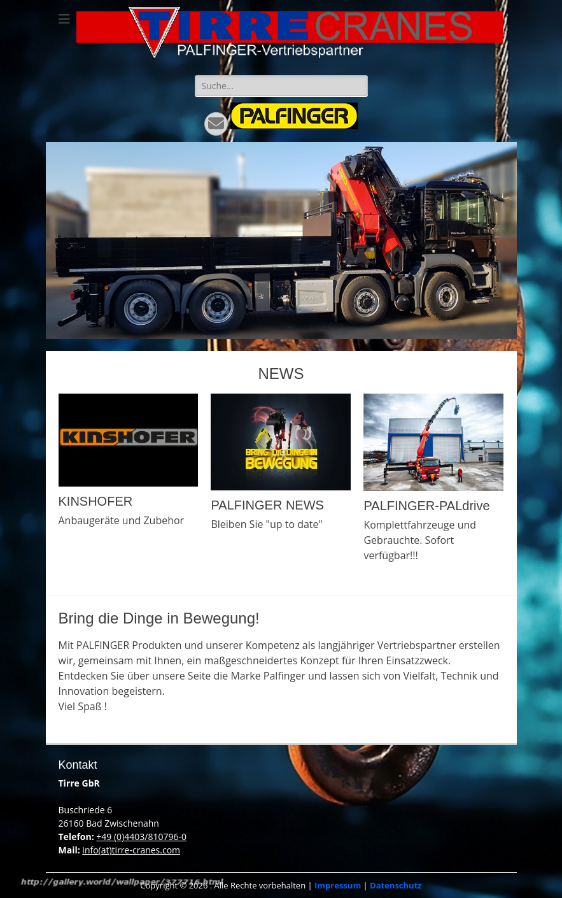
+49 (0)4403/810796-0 (141, 836)
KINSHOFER (96, 501)
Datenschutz (396, 885)
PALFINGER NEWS (267, 505)
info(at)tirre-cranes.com (131, 850)
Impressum (337, 885)
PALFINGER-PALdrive (426, 506)
